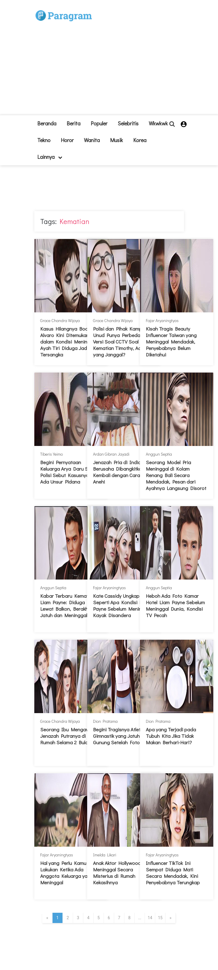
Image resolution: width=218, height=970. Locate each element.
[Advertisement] (125, 60)
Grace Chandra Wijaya (60, 320)
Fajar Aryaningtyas (162, 320)
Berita (73, 123)
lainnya (49, 156)
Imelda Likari (104, 855)
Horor (67, 140)
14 (150, 917)
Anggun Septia (159, 454)
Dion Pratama (105, 721)
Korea (139, 140)
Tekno (43, 140)
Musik (116, 140)
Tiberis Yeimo (51, 454)
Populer (99, 123)
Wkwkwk (158, 123)
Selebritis (128, 123)
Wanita (92, 140)
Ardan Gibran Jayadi (111, 454)
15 (160, 917)
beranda (46, 123)
